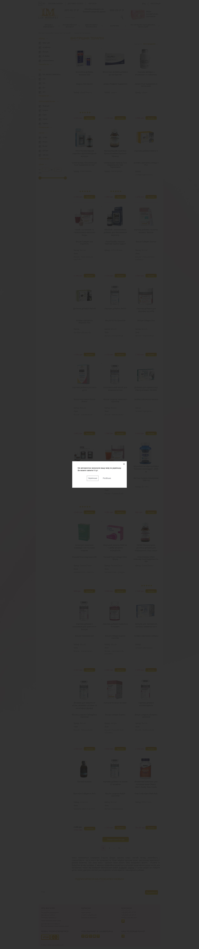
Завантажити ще (115, 839)
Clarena (131, 868)
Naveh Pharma (86, 92)
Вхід (144, 4)
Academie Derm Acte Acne (84, 809)
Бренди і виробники (48, 26)
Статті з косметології (89, 915)
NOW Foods (146, 802)
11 (119, 848)
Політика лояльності (48, 917)
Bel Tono (145, 487)
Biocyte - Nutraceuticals (114, 336)
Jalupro (114, 92)
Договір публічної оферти (50, 924)
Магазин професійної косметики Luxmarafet (55, 33)
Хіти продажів (149, 44)
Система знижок (55, 3)
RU (44, 3)
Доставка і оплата (75, 3)
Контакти (92, 3)
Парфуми (114, 26)
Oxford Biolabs (86, 171)
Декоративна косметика (91, 26)
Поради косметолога (89, 917)
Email (43, 892)
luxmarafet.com (58, 945)
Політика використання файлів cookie (55, 926)
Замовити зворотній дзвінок (94, 12)
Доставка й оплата (48, 915)
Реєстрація (155, 4)
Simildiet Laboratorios (143, 175)
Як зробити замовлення (50, 912)
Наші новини (86, 912)
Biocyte (83, 250)
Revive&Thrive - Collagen (115, 572)
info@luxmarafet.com (129, 917)
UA (40, 4)
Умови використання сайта (51, 921)
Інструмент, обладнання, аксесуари (142, 26)
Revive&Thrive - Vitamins (84, 572)
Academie (84, 802)
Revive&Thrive (86, 566)
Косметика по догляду (70, 26)
